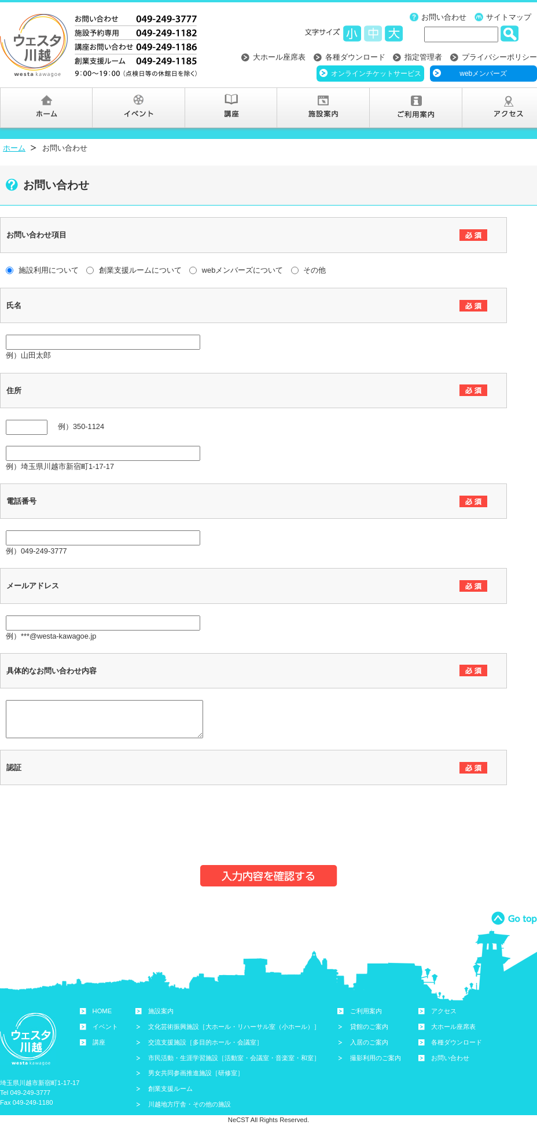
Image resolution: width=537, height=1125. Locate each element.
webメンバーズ (483, 73)
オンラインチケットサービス (376, 73)
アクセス (444, 1010)
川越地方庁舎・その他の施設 (189, 1104)
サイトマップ (508, 17)
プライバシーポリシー (499, 57)
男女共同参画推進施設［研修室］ (196, 1072)
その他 (308, 270)
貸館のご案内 (369, 1026)
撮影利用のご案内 (375, 1057)
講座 (99, 1042)
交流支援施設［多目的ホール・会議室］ (205, 1042)
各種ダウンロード (355, 57)
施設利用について (42, 270)
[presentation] (94, 819)
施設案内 (161, 1010)
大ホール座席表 (279, 57)
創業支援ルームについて (134, 270)
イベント (105, 1026)
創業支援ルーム (170, 1088)
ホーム (14, 148)
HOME (102, 1010)
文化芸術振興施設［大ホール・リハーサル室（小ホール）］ (234, 1026)
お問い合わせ (443, 17)
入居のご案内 (369, 1042)
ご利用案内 (366, 1010)
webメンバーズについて (236, 270)
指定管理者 (423, 57)
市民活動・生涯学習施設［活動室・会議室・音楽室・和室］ (234, 1057)
